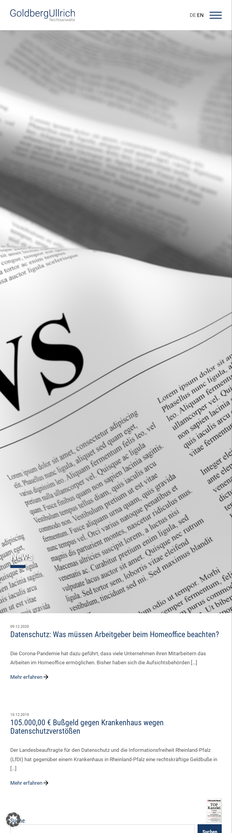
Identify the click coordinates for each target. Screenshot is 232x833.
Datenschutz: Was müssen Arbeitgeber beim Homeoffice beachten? (114, 634)
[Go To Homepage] (42, 19)
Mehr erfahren (30, 677)
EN (200, 15)
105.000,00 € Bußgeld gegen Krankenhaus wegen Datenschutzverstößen (87, 727)
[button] (13, 819)
